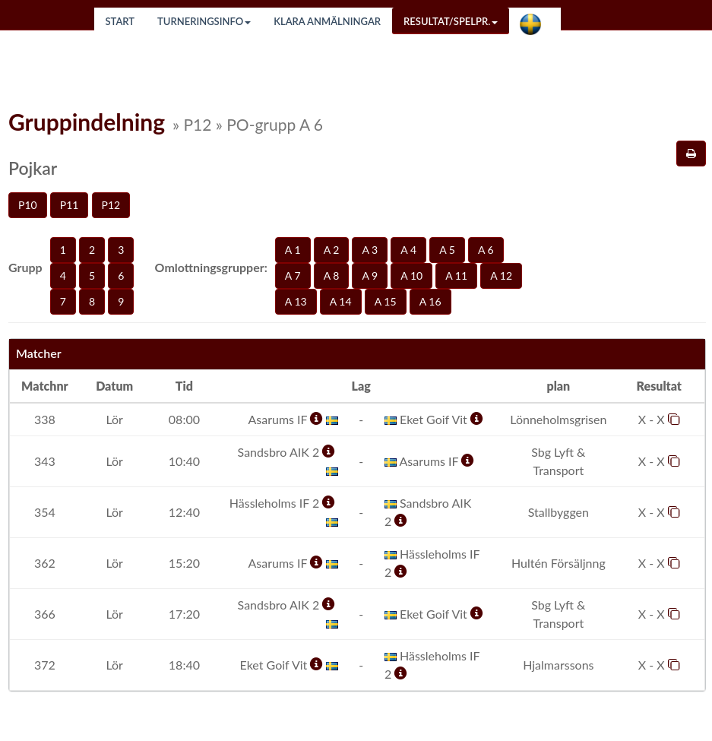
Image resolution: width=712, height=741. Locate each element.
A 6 (486, 249)
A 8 (332, 275)
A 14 (341, 301)
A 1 (293, 249)
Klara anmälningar (327, 21)
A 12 (501, 275)
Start (120, 21)
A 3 (370, 249)
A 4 (408, 249)
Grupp (25, 267)
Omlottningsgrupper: (211, 267)
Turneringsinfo (204, 21)
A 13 (296, 301)
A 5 (447, 249)
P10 (27, 204)
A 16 (430, 301)
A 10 (411, 275)
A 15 (386, 301)
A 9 (370, 275)
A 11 (456, 275)
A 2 (332, 249)
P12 (111, 204)
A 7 (293, 275)
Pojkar (32, 168)
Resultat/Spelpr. (450, 21)
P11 (69, 204)
